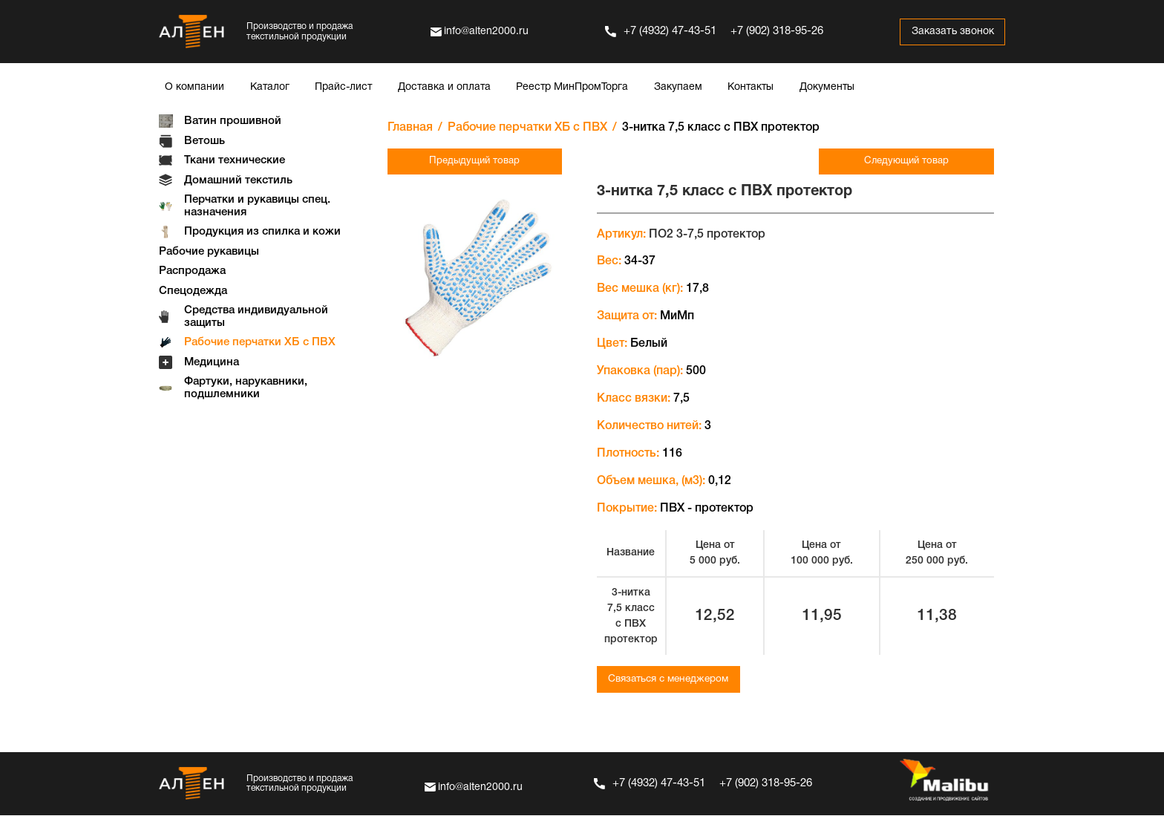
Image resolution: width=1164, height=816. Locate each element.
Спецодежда (193, 291)
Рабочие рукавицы (209, 252)
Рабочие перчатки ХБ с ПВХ (260, 342)
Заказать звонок (949, 32)
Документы (827, 87)
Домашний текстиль (238, 180)
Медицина (211, 362)
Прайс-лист (343, 87)
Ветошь (204, 141)
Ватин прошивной (232, 121)
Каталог (270, 87)
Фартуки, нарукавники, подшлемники (245, 387)
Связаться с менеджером (673, 680)
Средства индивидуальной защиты (256, 316)
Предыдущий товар (463, 161)
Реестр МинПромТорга (572, 87)
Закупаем (678, 87)
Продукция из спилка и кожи (262, 231)
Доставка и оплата (444, 87)
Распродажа (192, 271)
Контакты (751, 87)
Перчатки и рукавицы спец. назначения (257, 206)
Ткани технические (234, 160)
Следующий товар (918, 161)
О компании (194, 87)
